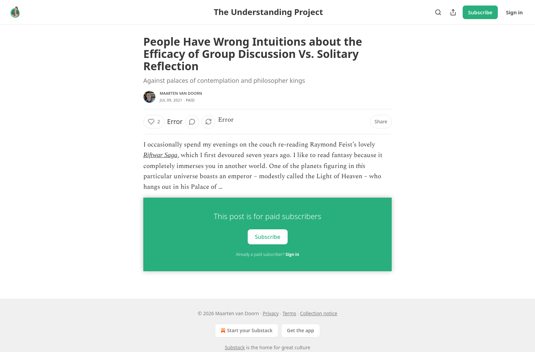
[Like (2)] (153, 121)
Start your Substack (245, 330)
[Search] (438, 12)
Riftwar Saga (160, 154)
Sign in (514, 12)
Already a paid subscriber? (267, 254)
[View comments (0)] (192, 121)
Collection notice (318, 313)
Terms (289, 313)
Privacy (271, 313)
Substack (235, 347)
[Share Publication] (453, 12)
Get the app (300, 330)
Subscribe (480, 12)
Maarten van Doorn (181, 93)
